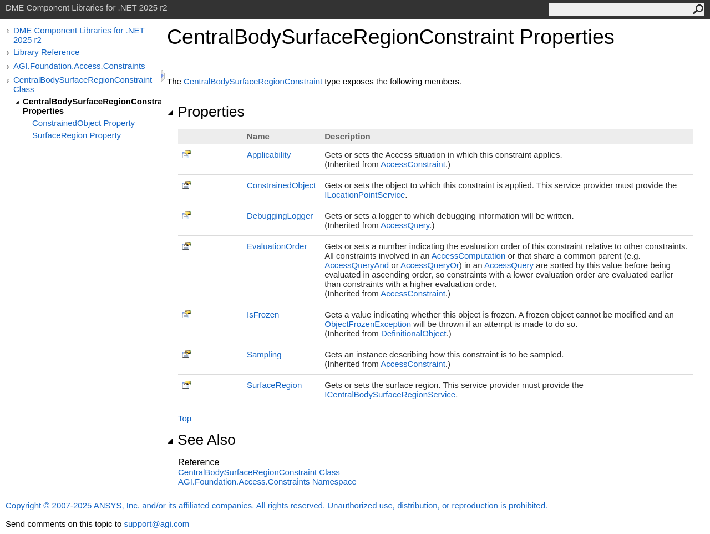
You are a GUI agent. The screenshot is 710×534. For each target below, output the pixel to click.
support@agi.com (156, 523)
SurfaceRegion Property (76, 135)
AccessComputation (468, 255)
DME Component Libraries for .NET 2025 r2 (78, 35)
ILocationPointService (364, 194)
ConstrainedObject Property (83, 123)
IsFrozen (263, 314)
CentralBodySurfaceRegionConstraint (253, 81)
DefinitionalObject (414, 333)
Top (184, 418)
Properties (206, 111)
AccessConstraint (413, 164)
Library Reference (46, 52)
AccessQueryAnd (356, 265)
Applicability (269, 154)
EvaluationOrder (277, 246)
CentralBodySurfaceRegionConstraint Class (82, 84)
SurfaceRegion (274, 385)
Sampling (264, 354)
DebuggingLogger (280, 215)
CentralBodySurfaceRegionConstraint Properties (92, 106)
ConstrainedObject (281, 185)
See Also (201, 439)
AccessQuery (405, 225)
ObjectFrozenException (367, 324)
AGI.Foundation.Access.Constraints (79, 65)
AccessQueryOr (429, 265)
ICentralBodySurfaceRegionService (389, 394)
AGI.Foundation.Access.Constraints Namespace (267, 481)
